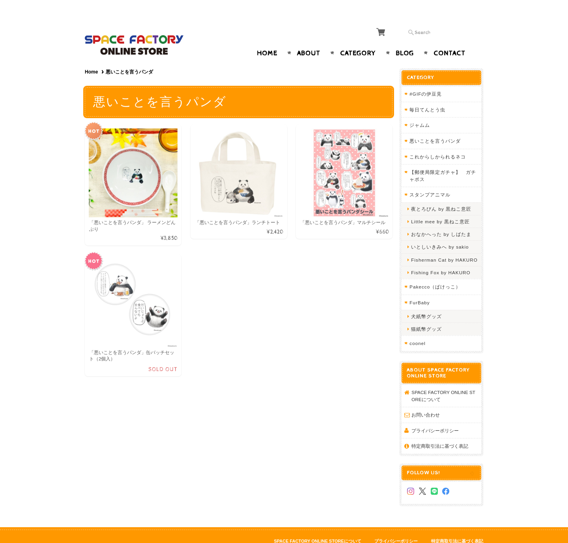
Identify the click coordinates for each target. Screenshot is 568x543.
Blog (405, 38)
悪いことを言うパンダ (436, 125)
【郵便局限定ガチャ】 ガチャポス (443, 160)
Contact (449, 38)
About (308, 38)
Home (267, 38)
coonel (418, 327)
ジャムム (420, 109)
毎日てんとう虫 (428, 94)
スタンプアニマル (430, 179)
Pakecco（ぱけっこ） (436, 271)
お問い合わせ (426, 399)
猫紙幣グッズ (427, 313)
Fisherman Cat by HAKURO (445, 244)
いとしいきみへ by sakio (440, 231)
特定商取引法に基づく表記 (440, 430)
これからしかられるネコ (438, 140)
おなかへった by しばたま (442, 218)
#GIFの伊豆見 (426, 78)
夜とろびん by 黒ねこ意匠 (442, 193)
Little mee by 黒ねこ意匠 (441, 206)
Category (358, 38)
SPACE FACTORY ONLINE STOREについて (444, 380)
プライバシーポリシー (436, 415)
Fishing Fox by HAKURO (441, 257)
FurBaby (420, 286)
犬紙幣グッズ (427, 301)
